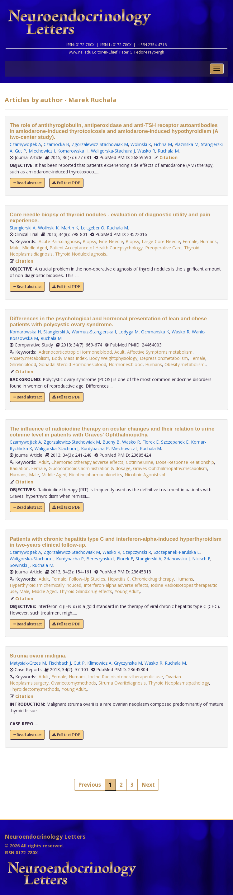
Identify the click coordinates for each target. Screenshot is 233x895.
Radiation (19, 468)
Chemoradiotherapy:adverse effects (87, 462)
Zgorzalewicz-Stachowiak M (100, 144)
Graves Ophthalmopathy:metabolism (170, 468)
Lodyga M (128, 332)
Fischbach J (60, 663)
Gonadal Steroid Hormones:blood (72, 364)
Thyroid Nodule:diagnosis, (81, 254)
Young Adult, (127, 591)
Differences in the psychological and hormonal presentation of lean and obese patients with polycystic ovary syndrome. (108, 321)
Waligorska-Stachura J (113, 151)
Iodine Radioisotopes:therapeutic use (125, 677)
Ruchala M (168, 151)
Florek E (150, 442)
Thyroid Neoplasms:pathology (178, 683)
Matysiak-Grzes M (28, 663)
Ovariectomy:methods (73, 683)
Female (190, 241)
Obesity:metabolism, (185, 364)
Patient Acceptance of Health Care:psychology (96, 248)
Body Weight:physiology (113, 358)
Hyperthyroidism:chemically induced (45, 585)
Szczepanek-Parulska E (177, 552)
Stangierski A (23, 228)
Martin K (69, 228)
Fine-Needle (111, 241)
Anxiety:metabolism (29, 358)
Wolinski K (141, 144)
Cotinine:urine (139, 462)
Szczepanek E (174, 442)
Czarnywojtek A (25, 144)
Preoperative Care (163, 248)
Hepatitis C (119, 579)
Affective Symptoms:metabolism (160, 352)
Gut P (20, 151)
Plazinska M (186, 144)
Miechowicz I (42, 151)
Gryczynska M (128, 663)
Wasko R (146, 151)
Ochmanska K (155, 332)
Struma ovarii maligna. (38, 656)
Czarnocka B (56, 144)
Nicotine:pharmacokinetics (95, 475)
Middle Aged (34, 248)
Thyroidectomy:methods (34, 689)
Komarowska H (72, 151)
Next (148, 784)
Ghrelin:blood (23, 364)
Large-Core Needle (161, 241)
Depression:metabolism (164, 358)
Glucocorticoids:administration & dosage (90, 468)
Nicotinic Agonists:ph (146, 475)
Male (15, 248)
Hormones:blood (126, 364)
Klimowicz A (99, 663)
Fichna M (163, 144)
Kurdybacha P (95, 448)
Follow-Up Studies (87, 579)
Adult (119, 352)
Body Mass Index (69, 358)
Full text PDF (66, 183)
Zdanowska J (177, 559)
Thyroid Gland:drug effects (85, 591)
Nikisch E (201, 559)
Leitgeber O (92, 228)
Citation (168, 157)
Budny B (111, 442)
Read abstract (27, 183)
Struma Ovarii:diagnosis (122, 683)
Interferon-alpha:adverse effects (116, 585)
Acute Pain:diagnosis (59, 241)
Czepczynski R (137, 552)
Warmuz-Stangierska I (94, 332)
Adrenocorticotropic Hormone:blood (75, 352)
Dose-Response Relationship (185, 462)
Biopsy (89, 241)
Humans (208, 241)
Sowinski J (20, 565)
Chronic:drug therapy (153, 579)
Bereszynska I (100, 559)
